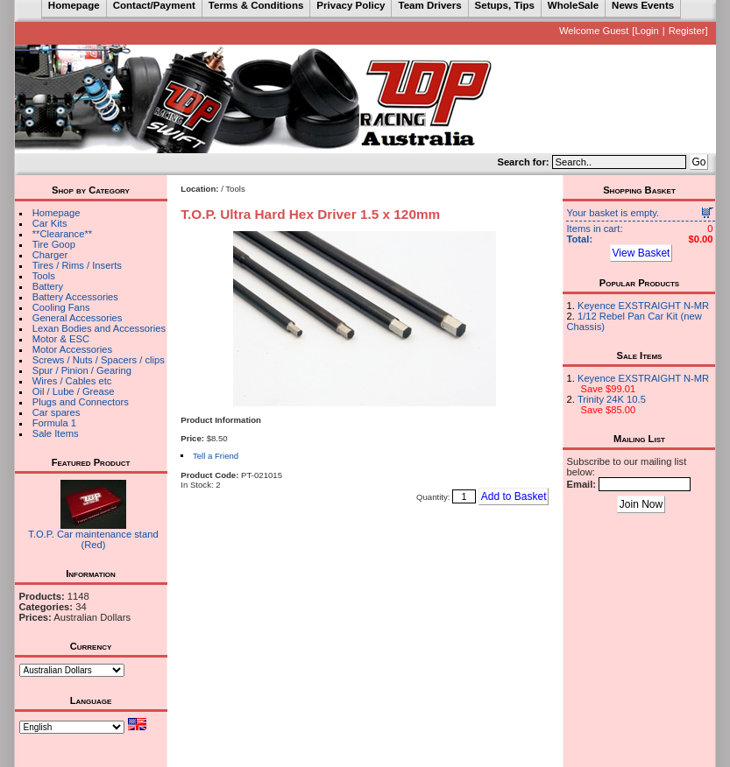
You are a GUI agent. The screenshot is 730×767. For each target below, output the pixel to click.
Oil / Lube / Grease (73, 391)
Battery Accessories (75, 297)
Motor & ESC (60, 339)
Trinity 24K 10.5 (612, 399)
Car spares (56, 412)
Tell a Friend (215, 456)
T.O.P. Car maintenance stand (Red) (93, 539)
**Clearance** (62, 234)
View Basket (641, 253)
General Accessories (77, 318)
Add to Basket (514, 496)
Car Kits (49, 223)
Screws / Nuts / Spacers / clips (98, 360)
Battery (47, 286)
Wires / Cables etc (72, 381)
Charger (49, 255)
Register (687, 30)
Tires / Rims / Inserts (77, 265)
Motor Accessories (72, 349)
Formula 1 (54, 423)
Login (646, 30)
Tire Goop (53, 244)
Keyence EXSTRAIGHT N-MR (643, 305)
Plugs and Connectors (80, 402)
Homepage (56, 213)
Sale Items (55, 433)
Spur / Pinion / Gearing (81, 370)
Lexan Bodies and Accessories (99, 328)
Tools (43, 276)
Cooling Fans (61, 307)
